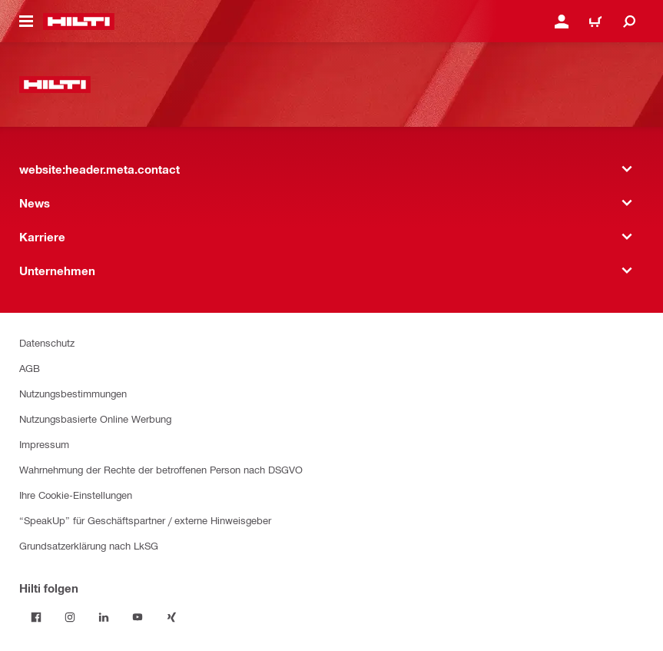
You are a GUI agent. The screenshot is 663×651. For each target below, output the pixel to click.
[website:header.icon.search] (629, 21)
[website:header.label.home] (78, 21)
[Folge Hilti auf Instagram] (70, 617)
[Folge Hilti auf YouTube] (137, 617)
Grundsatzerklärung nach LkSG (88, 545)
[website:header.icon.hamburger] (26, 21)
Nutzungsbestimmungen (73, 393)
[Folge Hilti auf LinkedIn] (104, 617)
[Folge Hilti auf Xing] (171, 617)
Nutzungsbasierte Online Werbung (95, 418)
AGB (29, 368)
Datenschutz (47, 342)
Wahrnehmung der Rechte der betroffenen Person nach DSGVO (161, 469)
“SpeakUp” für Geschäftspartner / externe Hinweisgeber (145, 520)
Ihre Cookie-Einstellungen (75, 494)
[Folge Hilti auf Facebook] (36, 617)
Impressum (44, 444)
